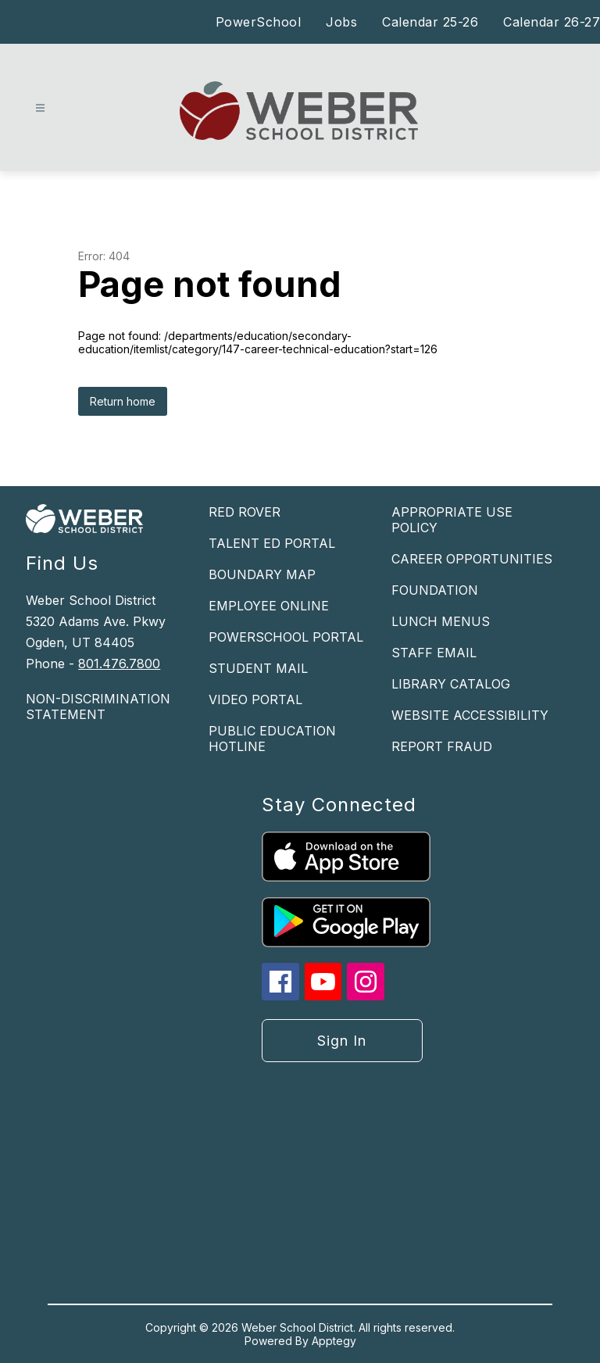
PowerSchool (259, 22)
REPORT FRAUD (441, 746)
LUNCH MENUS (440, 621)
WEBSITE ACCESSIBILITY (469, 715)
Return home (122, 401)
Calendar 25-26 (430, 22)
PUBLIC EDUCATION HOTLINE (272, 738)
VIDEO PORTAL (255, 699)
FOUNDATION (434, 590)
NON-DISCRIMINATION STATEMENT (98, 706)
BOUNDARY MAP (262, 574)
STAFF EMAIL (434, 652)
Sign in (341, 1040)
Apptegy (334, 1340)
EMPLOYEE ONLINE (269, 606)
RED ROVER (244, 512)
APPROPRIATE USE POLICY (451, 519)
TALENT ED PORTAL (272, 543)
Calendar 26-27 (551, 22)
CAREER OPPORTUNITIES (471, 559)
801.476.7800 (119, 663)
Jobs (341, 22)
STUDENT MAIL (258, 668)
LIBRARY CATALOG (450, 684)
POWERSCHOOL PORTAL (286, 637)
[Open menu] (40, 108)
